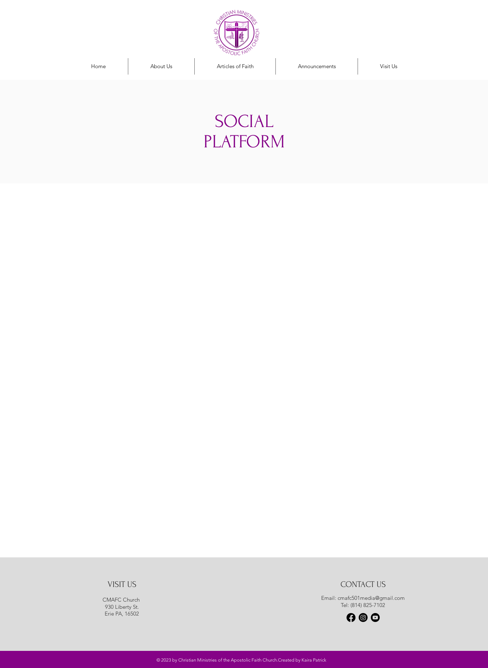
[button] (317, 66)
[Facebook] (351, 617)
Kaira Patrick (314, 660)
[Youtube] (375, 617)
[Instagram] (363, 617)
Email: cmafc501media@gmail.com (363, 597)
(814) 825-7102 (367, 605)
